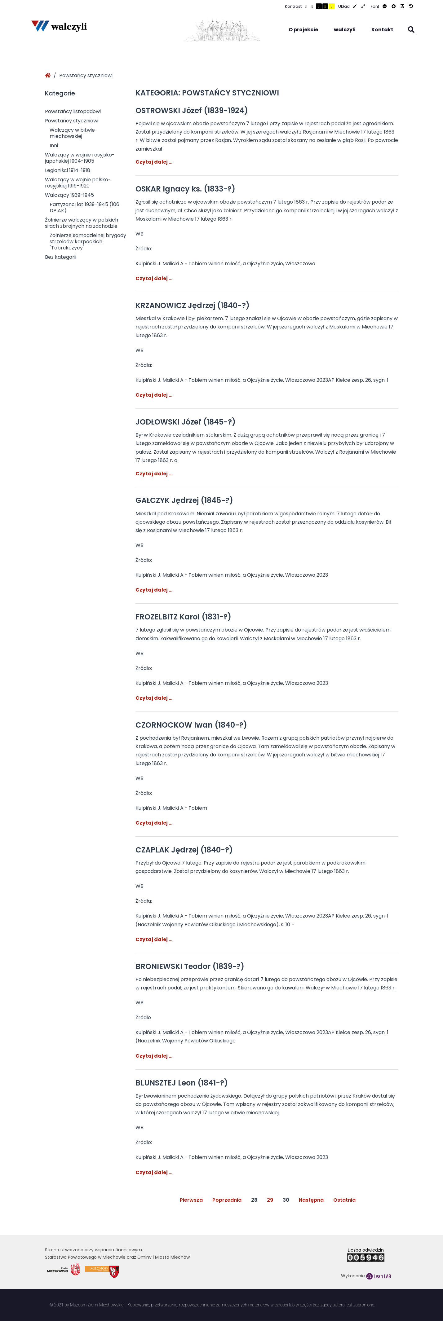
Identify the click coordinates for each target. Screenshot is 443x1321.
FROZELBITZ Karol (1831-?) (183, 617)
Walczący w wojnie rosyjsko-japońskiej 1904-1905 (80, 158)
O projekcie (303, 29)
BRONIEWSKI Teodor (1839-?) (189, 966)
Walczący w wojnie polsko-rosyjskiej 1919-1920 (78, 182)
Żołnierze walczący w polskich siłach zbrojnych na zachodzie (81, 223)
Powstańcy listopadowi (73, 111)
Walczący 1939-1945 (69, 195)
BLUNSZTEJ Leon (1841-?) (181, 1083)
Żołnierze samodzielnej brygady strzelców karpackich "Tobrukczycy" (88, 241)
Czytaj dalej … (153, 162)
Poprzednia (226, 1200)
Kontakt (382, 29)
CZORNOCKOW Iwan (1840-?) (191, 725)
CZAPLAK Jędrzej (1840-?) (184, 850)
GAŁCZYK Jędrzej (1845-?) (184, 500)
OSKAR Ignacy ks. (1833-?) (185, 189)
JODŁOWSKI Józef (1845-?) (185, 422)
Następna (311, 1200)
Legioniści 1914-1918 (67, 170)
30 (286, 1200)
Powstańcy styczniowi (71, 120)
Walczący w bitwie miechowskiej (72, 133)
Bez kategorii (60, 257)
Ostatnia (344, 1200)
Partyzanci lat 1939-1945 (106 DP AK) (84, 207)
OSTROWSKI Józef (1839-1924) (191, 110)
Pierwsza (191, 1200)
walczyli (345, 29)
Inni (54, 145)
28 (254, 1200)
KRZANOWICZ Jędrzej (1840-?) (192, 305)
